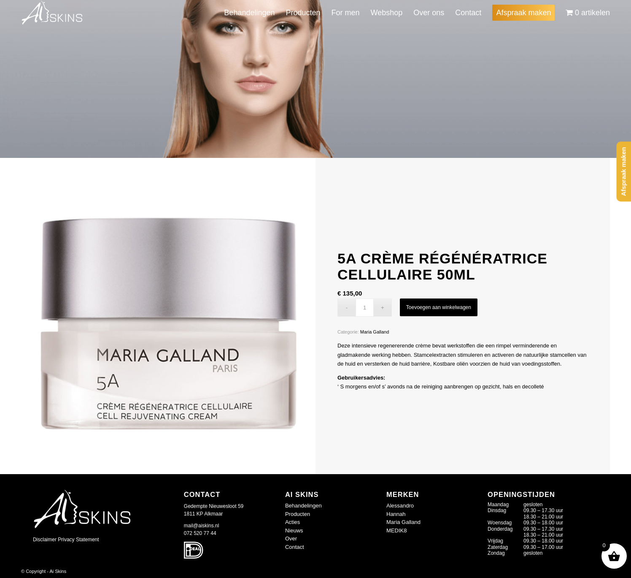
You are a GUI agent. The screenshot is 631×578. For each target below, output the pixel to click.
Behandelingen (303, 505)
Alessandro (400, 505)
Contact (294, 547)
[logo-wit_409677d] (52, 12)
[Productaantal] (365, 307)
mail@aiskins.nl (201, 526)
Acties (292, 522)
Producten (297, 514)
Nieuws (294, 530)
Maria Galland (374, 331)
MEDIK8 (396, 530)
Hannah (396, 514)
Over (291, 538)
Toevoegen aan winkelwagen (438, 307)
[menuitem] (249, 12)
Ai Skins (57, 571)
